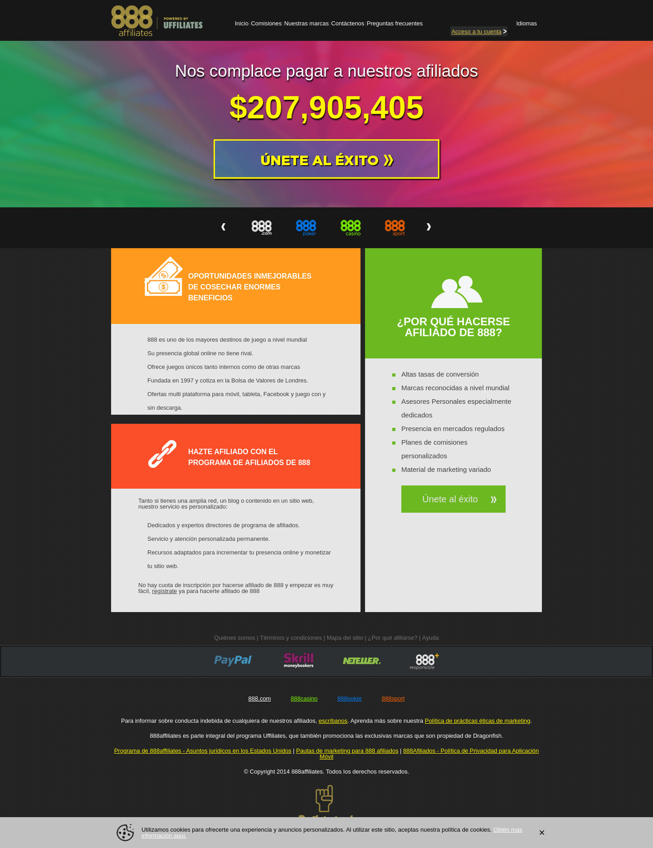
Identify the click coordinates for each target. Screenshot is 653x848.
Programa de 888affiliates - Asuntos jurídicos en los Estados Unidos (203, 750)
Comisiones (266, 23)
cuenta (479, 31)
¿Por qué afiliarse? (392, 637)
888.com (260, 698)
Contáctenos (347, 23)
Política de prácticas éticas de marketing (478, 720)
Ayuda (430, 637)
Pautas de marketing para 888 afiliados (347, 750)
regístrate (164, 591)
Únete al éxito (450, 499)
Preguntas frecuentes (395, 23)
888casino (304, 698)
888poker (349, 698)
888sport (393, 698)
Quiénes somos (234, 637)
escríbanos (333, 720)
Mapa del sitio (344, 637)
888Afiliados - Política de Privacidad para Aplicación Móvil (429, 753)
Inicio (242, 23)
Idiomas (526, 23)
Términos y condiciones (291, 637)
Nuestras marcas (306, 23)
